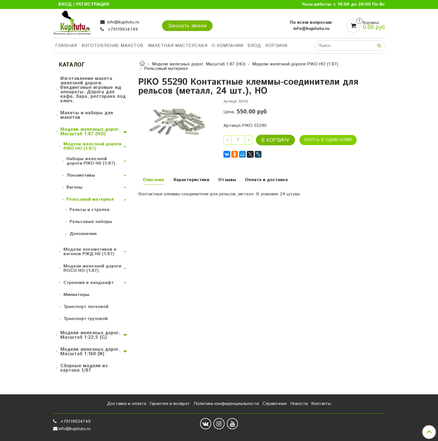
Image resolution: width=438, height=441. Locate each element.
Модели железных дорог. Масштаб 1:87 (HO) (198, 64)
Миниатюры (76, 294)
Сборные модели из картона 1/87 (84, 368)
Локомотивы (80, 175)
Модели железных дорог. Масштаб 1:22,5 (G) (90, 335)
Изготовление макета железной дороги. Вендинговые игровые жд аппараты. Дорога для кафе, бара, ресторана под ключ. (93, 89)
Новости (299, 403)
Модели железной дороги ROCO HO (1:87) (92, 268)
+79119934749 (122, 29)
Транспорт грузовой (85, 319)
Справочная (275, 403)
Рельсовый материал (166, 68)
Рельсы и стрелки (89, 210)
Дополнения (83, 234)
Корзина (276, 45)
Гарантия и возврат (169, 403)
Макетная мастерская (178, 45)
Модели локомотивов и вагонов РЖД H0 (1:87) (89, 251)
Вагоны (74, 187)
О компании (227, 45)
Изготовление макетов (113, 45)
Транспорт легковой (85, 307)
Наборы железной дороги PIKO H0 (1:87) (90, 161)
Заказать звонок (187, 26)
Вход (254, 45)
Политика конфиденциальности (226, 403)
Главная (66, 45)
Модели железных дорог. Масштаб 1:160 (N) (90, 351)
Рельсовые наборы (91, 222)
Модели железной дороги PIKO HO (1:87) (295, 64)
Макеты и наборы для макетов (86, 115)
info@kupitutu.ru (122, 22)
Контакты (321, 403)
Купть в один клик (328, 140)
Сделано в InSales (366, 425)
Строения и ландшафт (88, 282)
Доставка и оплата (126, 403)
